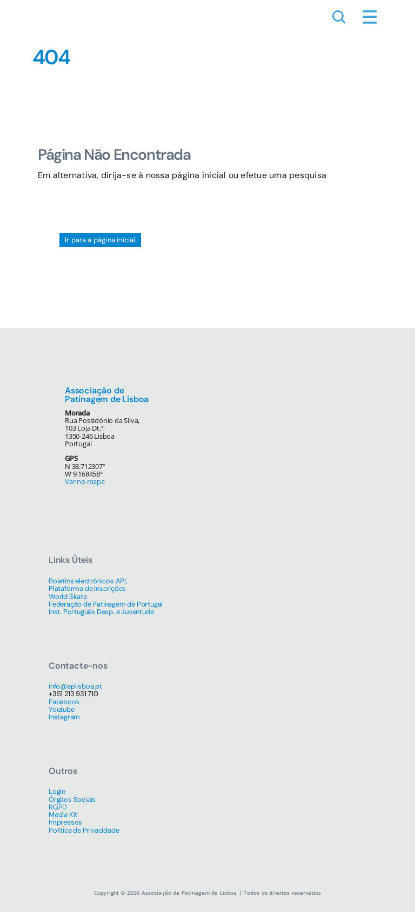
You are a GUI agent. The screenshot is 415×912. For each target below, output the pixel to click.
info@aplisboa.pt (75, 686)
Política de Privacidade (84, 830)
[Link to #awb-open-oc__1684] (370, 17)
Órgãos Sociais (72, 799)
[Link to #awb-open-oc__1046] (338, 17)
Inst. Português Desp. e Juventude (101, 611)
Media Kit (63, 814)
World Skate (68, 596)
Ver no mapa (85, 481)
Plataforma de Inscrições (87, 588)
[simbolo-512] (37, 16)
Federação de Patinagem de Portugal (106, 604)
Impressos (65, 822)
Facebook (64, 701)
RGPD (58, 807)
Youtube (62, 709)
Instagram (64, 717)
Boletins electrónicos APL (88, 581)
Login (57, 791)
